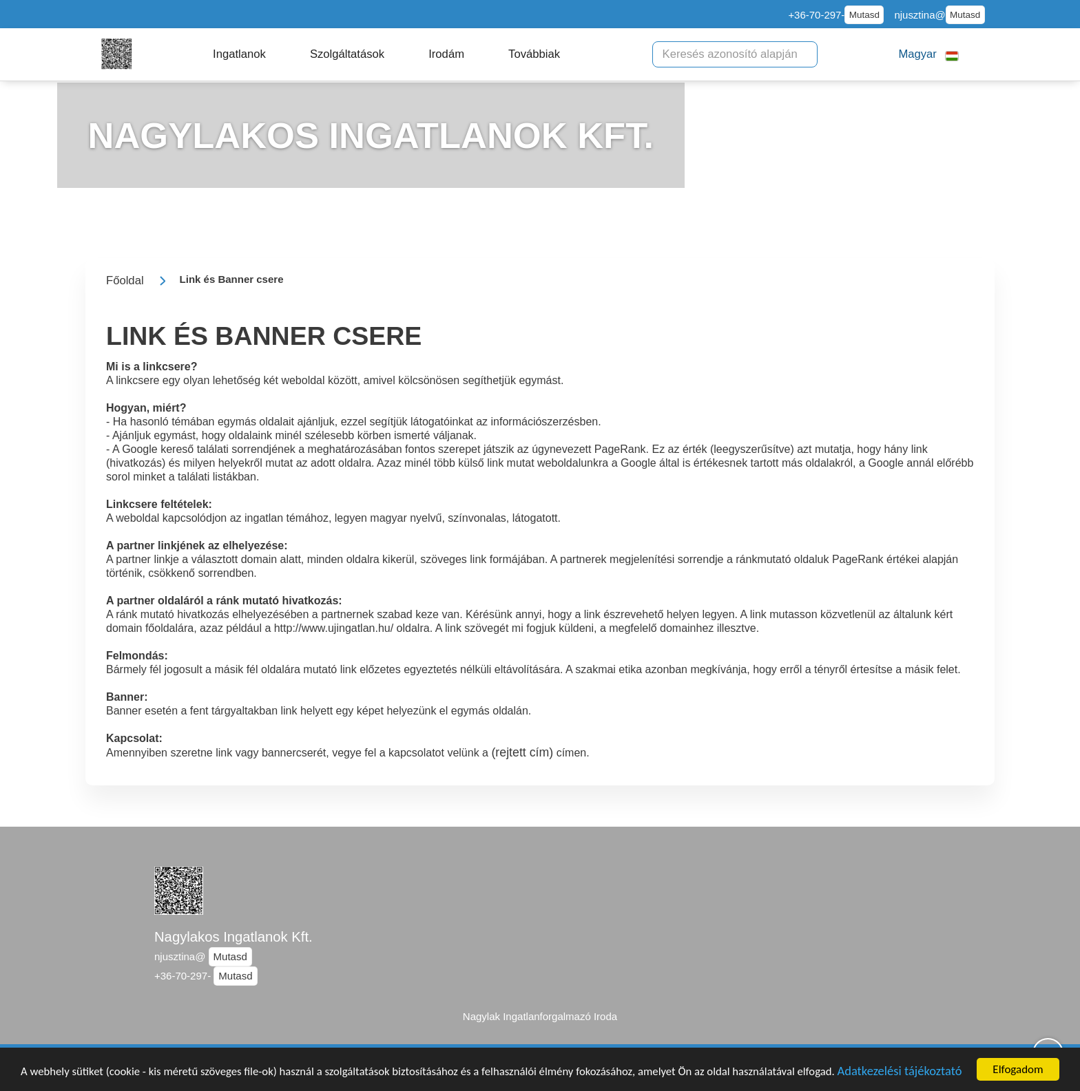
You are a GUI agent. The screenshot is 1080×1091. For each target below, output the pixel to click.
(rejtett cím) (522, 752)
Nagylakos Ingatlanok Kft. (233, 936)
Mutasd (864, 15)
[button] (239, 54)
